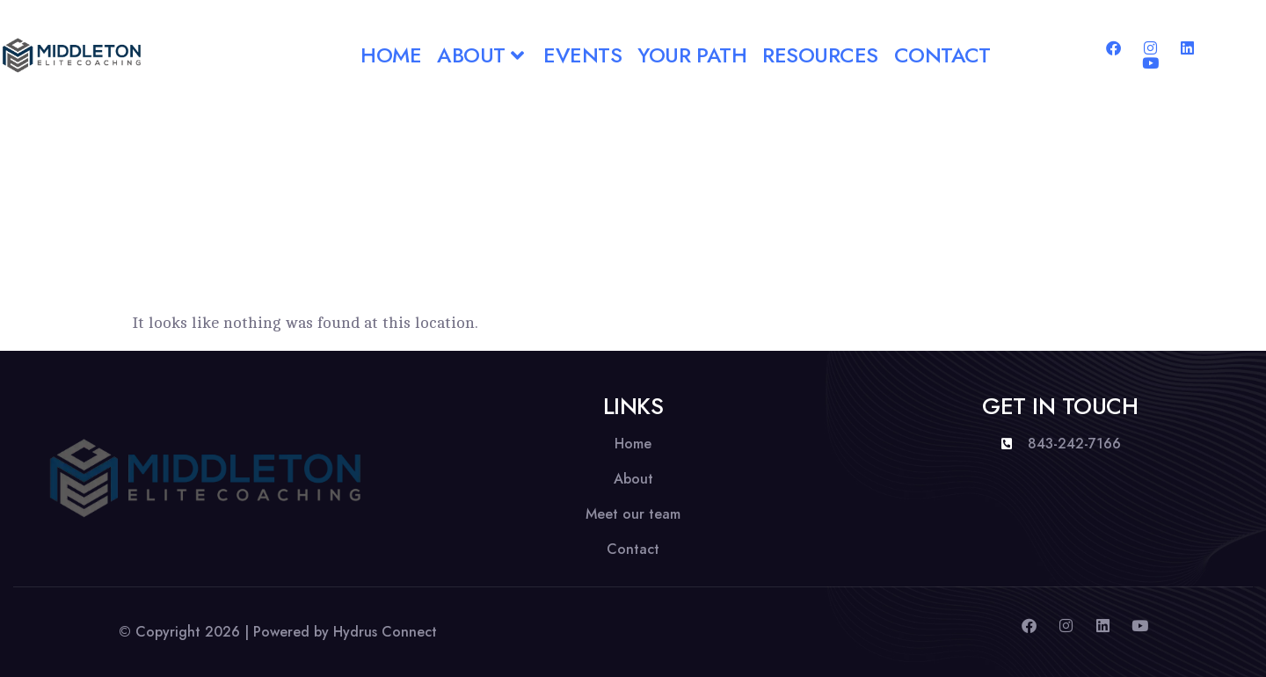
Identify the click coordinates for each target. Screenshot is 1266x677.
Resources (820, 55)
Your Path (691, 55)
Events (582, 55)
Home (390, 55)
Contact (942, 55)
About (482, 55)
